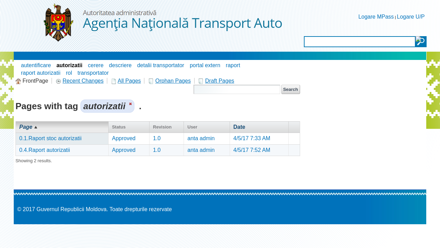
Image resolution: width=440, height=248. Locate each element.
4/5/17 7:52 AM (252, 150)
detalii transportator (160, 65)
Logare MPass (376, 17)
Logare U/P (411, 17)
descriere (120, 65)
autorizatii (69, 65)
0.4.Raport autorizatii (44, 150)
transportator (93, 73)
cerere (95, 65)
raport (233, 65)
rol (69, 73)
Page (25, 127)
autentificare (36, 65)
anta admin (200, 138)
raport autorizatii (40, 73)
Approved (124, 138)
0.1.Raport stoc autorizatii (50, 138)
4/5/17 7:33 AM (252, 138)
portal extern (205, 65)
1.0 (157, 138)
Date (239, 127)
